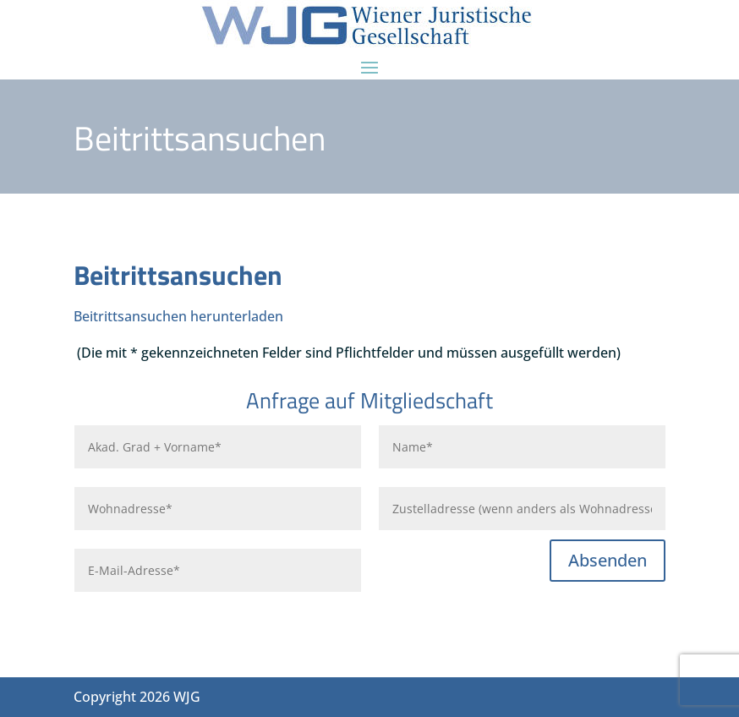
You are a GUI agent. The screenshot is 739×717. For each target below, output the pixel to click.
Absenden (607, 560)
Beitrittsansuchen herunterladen (178, 316)
